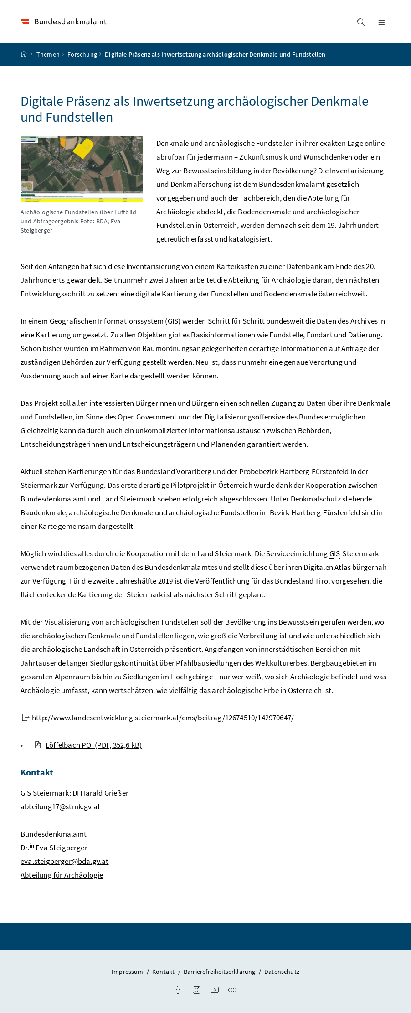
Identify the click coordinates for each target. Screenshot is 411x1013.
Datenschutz (281, 971)
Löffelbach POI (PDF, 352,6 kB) (88, 745)
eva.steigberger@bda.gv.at (64, 861)
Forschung (82, 54)
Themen (48, 54)
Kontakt (164, 971)
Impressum (128, 971)
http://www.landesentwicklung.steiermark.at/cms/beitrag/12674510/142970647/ (158, 718)
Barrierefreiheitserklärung (220, 971)
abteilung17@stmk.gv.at (60, 806)
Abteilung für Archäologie (62, 875)
